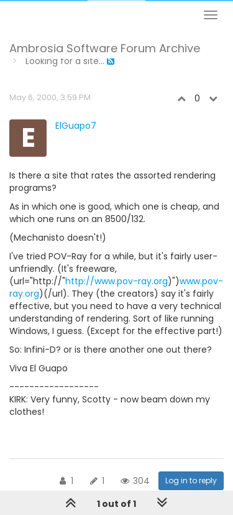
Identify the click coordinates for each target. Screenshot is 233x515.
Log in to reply (191, 480)
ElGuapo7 (75, 125)
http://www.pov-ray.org (116, 281)
